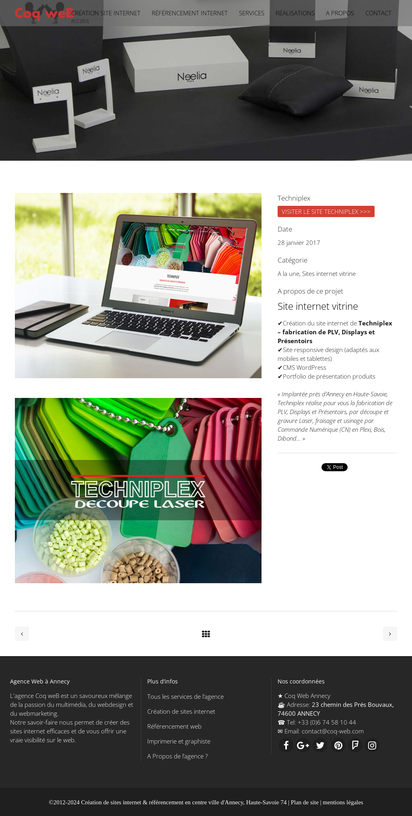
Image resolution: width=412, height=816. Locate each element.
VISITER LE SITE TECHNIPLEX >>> (326, 211)
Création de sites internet (181, 711)
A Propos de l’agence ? (177, 756)
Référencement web (174, 726)
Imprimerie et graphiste (178, 741)
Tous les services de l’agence (185, 696)
